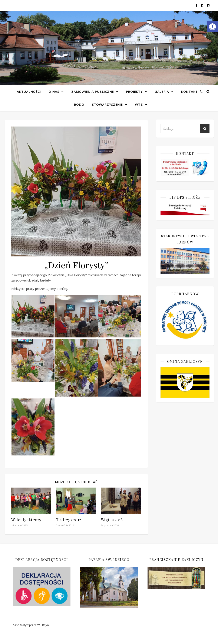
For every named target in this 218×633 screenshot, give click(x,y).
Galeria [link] (162, 91)
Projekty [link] (134, 91)
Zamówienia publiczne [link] (92, 91)
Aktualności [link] (29, 91)
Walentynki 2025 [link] (26, 519)
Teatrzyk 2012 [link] (68, 519)
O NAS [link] (54, 91)
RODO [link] (79, 104)
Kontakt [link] (189, 91)
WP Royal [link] (43, 625)
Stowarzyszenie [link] (107, 104)
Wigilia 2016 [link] (112, 519)
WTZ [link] (139, 104)
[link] (212, 26)
